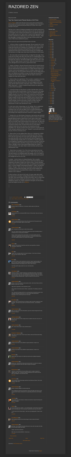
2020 (51, 47)
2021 (51, 46)
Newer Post (11, 438)
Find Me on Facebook (54, 24)
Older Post (42, 438)
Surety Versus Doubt (54, 73)
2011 (51, 95)
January (52, 90)
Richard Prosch (15, 369)
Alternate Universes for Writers (56, 70)
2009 (51, 98)
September (53, 63)
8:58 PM (13, 357)
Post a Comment (13, 435)
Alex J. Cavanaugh (15, 204)
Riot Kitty (13, 398)
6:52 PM (13, 344)
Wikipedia (51, 26)
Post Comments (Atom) (18, 443)
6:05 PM (13, 296)
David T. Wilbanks (12, 22)
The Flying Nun (53, 79)
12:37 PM (13, 375)
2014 (51, 57)
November (53, 60)
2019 (51, 49)
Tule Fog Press (52, 32)
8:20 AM (13, 365)
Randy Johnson (15, 219)
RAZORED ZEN (23, 6)
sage (12, 251)
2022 (51, 44)
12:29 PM (13, 337)
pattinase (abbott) (15, 317)
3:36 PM (13, 223)
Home (27, 438)
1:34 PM (13, 383)
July (52, 67)
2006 (51, 103)
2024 (51, 41)
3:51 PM (13, 394)
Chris (13, 259)
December (53, 59)
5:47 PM (13, 277)
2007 (51, 101)
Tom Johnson (14, 271)
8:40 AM (13, 420)
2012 (51, 93)
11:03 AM (13, 329)
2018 (51, 51)
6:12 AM (13, 321)
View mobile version (26, 440)
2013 (51, 92)
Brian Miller (14, 299)
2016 (51, 54)
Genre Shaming (54, 77)
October (52, 62)
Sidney (13, 243)
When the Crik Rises (54, 71)
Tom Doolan (14, 211)
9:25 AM (13, 305)
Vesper (13, 406)
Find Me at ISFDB (53, 19)
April (52, 85)
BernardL (13, 354)
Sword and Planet (21, 198)
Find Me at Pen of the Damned (55, 20)
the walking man (15, 417)
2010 (51, 97)
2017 (51, 52)
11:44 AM (13, 433)
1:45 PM (13, 207)
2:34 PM (13, 215)
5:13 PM (13, 313)
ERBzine (27, 182)
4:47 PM (13, 267)
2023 (51, 43)
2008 (51, 100)
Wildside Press (52, 34)
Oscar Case (14, 378)
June (52, 68)
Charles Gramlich (15, 227)
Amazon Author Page (54, 31)
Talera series (26, 198)
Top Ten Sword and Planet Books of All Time (55, 75)
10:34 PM (13, 414)
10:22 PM (13, 402)
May (52, 83)
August (52, 65)
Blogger (40, 450)
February (52, 88)
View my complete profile (53, 121)
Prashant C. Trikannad (16, 333)
